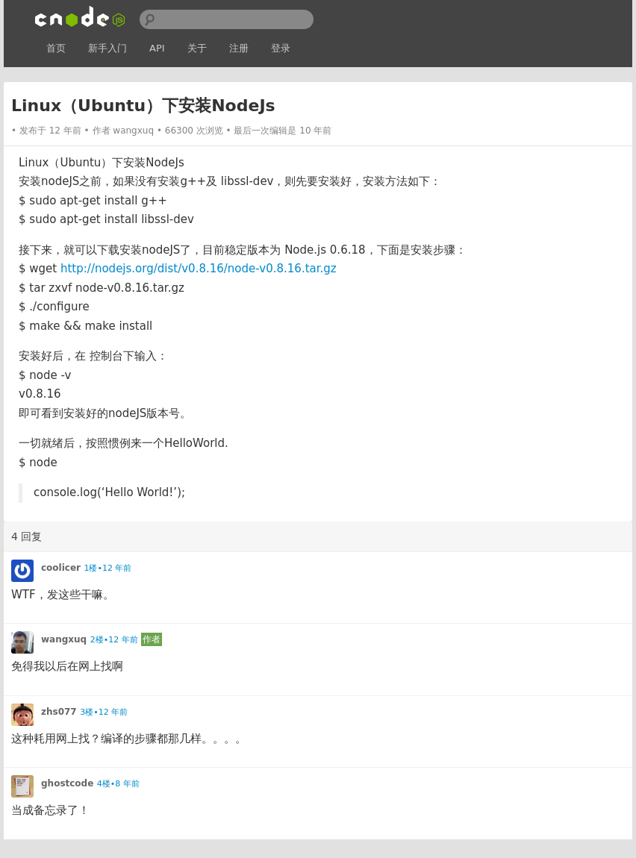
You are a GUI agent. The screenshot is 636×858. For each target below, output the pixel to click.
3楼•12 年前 (104, 712)
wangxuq (133, 130)
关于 (197, 48)
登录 (280, 48)
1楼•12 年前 (107, 568)
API (157, 48)
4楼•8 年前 (118, 784)
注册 (239, 48)
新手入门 (107, 48)
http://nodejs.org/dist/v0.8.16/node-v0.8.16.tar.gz (198, 268)
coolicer (61, 568)
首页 (56, 48)
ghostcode (67, 783)
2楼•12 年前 (114, 640)
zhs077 (59, 712)
